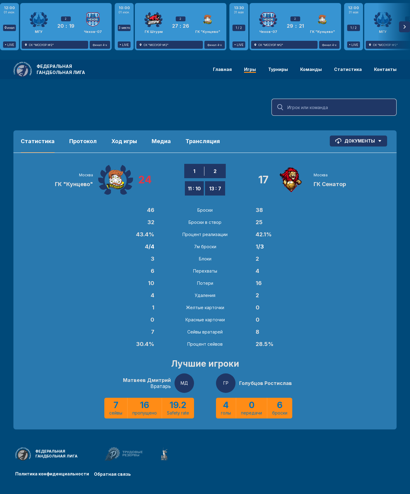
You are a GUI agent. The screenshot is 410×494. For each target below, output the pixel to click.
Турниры (278, 69)
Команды (311, 69)
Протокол (83, 141)
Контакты (385, 69)
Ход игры (124, 141)
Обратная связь (113, 473)
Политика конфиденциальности (52, 473)
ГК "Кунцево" (74, 184)
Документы (358, 141)
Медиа (161, 141)
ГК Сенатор (330, 184)
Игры (250, 69)
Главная (222, 69)
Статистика (348, 69)
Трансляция (202, 141)
